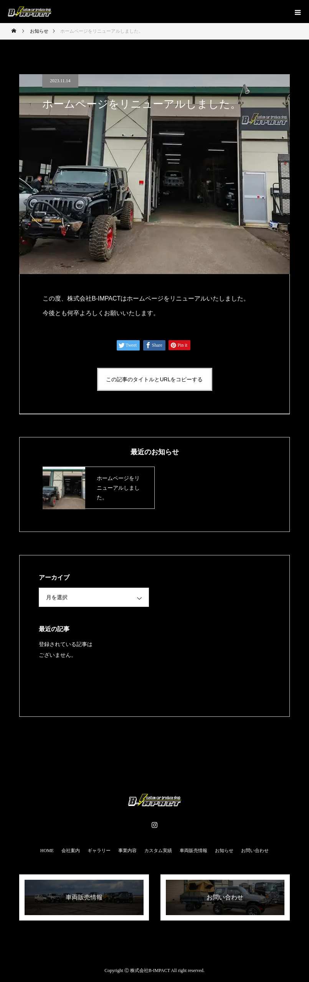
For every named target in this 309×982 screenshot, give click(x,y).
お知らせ (224, 850)
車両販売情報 (193, 850)
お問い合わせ (255, 850)
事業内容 (127, 850)
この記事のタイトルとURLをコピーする (154, 379)
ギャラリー (99, 850)
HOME (47, 850)
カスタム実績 (158, 850)
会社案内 (70, 850)
